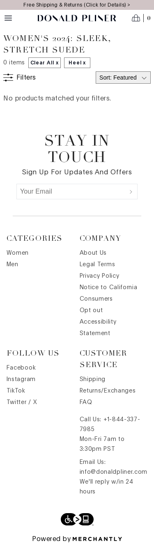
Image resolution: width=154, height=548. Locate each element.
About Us (93, 253)
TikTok (16, 391)
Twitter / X (22, 402)
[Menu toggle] (8, 18)
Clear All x (44, 62)
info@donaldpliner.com (114, 472)
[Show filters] (19, 77)
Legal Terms (97, 264)
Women (18, 253)
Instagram (21, 379)
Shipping (93, 379)
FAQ (86, 402)
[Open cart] (141, 18)
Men (12, 264)
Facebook (21, 368)
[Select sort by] (123, 77)
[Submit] (131, 191)
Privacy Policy (100, 276)
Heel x (77, 62)
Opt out (91, 310)
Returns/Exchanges (108, 391)
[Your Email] (71, 191)
